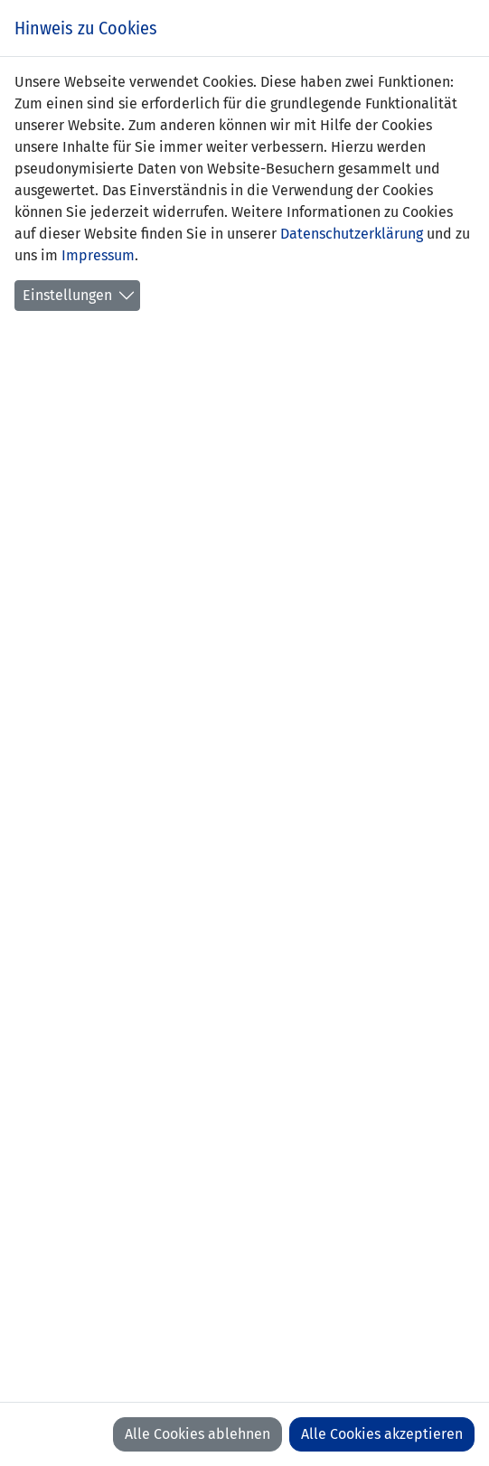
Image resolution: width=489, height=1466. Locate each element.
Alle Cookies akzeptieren (382, 1434)
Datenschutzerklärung (351, 233)
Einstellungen (67, 295)
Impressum (98, 255)
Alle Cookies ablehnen (197, 1434)
